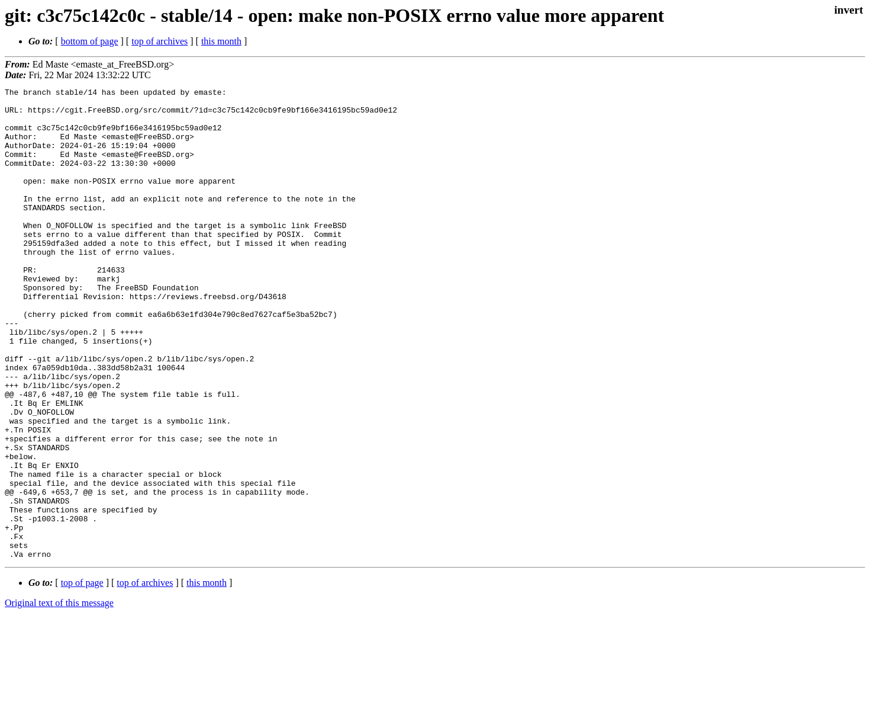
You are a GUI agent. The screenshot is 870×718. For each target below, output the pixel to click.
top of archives (159, 41)
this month (221, 41)
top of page (82, 677)
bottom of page (89, 41)
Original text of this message (59, 697)
